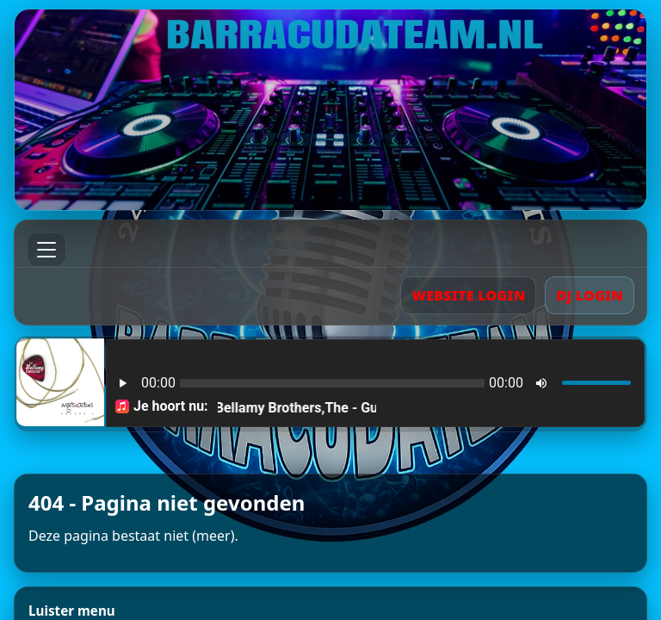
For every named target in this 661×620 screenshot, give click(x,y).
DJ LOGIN (589, 295)
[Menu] (46, 249)
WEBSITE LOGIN (468, 295)
